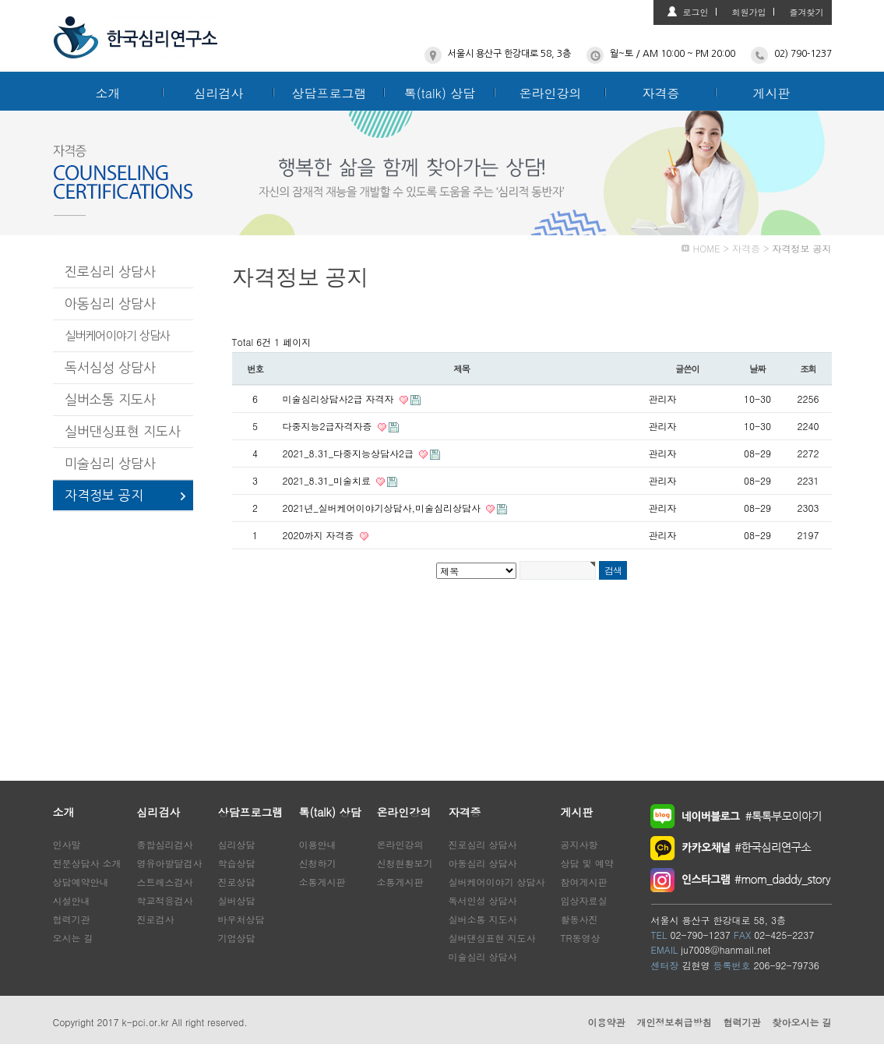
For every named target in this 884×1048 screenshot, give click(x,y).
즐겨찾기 (807, 12)
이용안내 (317, 844)
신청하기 (317, 863)
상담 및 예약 (587, 863)
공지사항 (579, 844)
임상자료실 (584, 900)
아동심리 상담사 (110, 303)
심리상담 (236, 844)
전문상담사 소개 (87, 863)
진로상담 (236, 881)
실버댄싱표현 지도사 (123, 431)
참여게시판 (584, 881)
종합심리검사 (165, 844)
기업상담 (236, 937)
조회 (808, 368)
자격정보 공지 (104, 495)
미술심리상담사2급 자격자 (340, 398)
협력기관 (71, 919)
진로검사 (155, 919)
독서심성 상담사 (110, 367)
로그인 (696, 12)
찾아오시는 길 (801, 1022)
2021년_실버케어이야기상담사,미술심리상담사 (383, 507)
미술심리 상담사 (110, 463)
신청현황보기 (405, 863)
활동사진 (579, 919)
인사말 (67, 844)
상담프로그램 (329, 93)
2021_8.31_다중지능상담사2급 (350, 453)
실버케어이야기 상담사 (118, 335)
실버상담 (236, 900)
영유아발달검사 (170, 863)
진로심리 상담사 (110, 271)
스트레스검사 (165, 881)
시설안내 (71, 900)
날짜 (757, 368)
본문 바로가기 (0, 0)
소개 (108, 93)
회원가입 (749, 12)
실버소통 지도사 (110, 399)
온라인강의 (550, 93)
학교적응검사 (165, 900)
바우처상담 (241, 919)
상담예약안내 (81, 881)
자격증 (661, 93)
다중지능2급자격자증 (329, 425)
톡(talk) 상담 (440, 93)
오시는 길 (73, 937)
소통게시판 (322, 881)
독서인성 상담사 (483, 900)
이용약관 (606, 1022)
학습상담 (236, 863)
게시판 (772, 93)
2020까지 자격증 (320, 535)
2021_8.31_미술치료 (328, 480)
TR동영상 (580, 937)
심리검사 (219, 93)
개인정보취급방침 (673, 1022)
